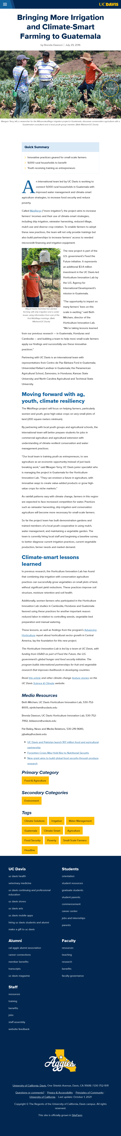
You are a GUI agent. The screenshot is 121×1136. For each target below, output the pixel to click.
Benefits (66, 969)
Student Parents (71, 897)
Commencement (71, 904)
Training (13, 1001)
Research (67, 962)
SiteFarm (77, 1115)
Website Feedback (19, 1029)
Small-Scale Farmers (75, 840)
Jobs (11, 1015)
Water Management (80, 821)
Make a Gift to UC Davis (22, 929)
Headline (29, 850)
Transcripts (15, 969)
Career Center (69, 911)
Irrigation (57, 821)
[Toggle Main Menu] (5, 4)
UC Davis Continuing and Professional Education (30, 892)
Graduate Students (72, 890)
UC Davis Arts (16, 908)
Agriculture (73, 831)
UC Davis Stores (17, 901)
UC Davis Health (17, 876)
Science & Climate (43, 683)
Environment (31, 801)
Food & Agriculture (35, 780)
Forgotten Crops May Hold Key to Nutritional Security (58, 753)
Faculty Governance (73, 976)
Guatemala (30, 831)
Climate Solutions (34, 821)
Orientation (68, 876)
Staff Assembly (17, 1022)
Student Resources (72, 883)
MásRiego (36, 211)
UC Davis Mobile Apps (21, 915)
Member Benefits (18, 962)
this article (35, 678)
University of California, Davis (29, 1085)
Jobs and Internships (73, 918)
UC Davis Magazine (19, 976)
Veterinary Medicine (20, 883)
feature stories (80, 678)
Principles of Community (89, 1092)
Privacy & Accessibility (60, 1092)
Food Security (32, 840)
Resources (67, 948)
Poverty (51, 840)
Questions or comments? (29, 1092)
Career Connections (20, 955)
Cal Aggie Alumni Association (25, 948)
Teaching (67, 955)
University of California (42, 1097)
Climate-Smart (52, 831)
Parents (66, 925)
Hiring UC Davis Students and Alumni (29, 922)
